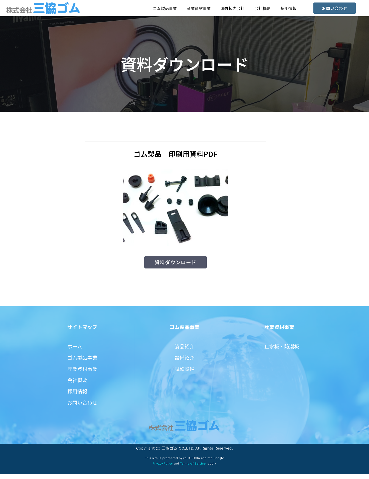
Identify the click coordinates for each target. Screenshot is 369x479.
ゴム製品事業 (165, 8)
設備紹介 (184, 362)
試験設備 (184, 373)
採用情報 (288, 8)
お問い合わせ (82, 407)
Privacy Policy (163, 468)
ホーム (74, 351)
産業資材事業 (199, 8)
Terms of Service (192, 468)
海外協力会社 (233, 8)
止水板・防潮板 (281, 351)
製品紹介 (184, 351)
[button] (334, 8)
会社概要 (263, 8)
